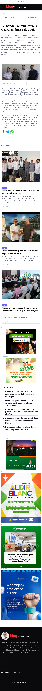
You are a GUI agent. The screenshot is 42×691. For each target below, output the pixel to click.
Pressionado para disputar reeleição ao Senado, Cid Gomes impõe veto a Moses (21, 420)
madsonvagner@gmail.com (11, 673)
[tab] (21, 566)
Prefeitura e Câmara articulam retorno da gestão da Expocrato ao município (20, 394)
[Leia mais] (21, 179)
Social (3, 665)
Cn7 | (3, 2)
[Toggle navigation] (1, 7)
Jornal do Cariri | (17, 2)
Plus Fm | (9, 2)
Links (3, 660)
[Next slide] (37, 546)
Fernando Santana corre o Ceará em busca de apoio (19, 27)
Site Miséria (26, 2)
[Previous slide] (4, 546)
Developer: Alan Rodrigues (23, 682)
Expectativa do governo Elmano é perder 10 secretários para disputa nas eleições (21, 411)
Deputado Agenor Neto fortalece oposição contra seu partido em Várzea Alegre (19, 402)
